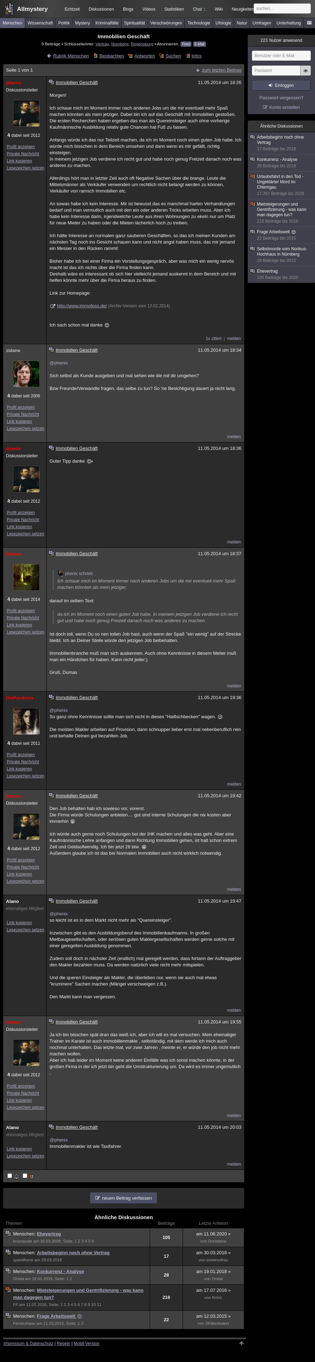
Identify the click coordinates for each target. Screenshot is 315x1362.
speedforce (23, 1260)
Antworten (144, 55)
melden (234, 338)
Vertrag (102, 43)
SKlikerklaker (217, 1323)
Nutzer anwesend (281, 40)
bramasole (22, 1241)
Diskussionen (101, 9)
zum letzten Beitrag (221, 70)
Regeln (63, 1343)
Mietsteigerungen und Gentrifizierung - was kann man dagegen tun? (282, 213)
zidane (13, 350)
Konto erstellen (284, 107)
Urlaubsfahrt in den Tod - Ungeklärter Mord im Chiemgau (282, 185)
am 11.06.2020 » (213, 1234)
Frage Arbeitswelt (59, 1316)
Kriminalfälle (107, 23)
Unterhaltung (289, 23)
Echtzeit (72, 9)
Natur (242, 23)
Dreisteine (217, 1241)
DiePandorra (19, 697)
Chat (199, 9)
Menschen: (25, 1234)
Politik (64, 23)
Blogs (128, 9)
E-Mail (200, 44)
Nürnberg (119, 43)
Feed (186, 44)
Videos (149, 9)
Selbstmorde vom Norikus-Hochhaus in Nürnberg (282, 254)
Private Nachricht (23, 153)
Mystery (82, 23)
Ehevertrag (49, 1234)
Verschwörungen (166, 23)
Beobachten (111, 55)
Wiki (219, 9)
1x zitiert (214, 338)
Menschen (12, 23)
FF (15, 1304)
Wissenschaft (40, 23)
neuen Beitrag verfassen (127, 1198)
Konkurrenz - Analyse (60, 1271)
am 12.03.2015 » (213, 1316)
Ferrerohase (24, 1323)
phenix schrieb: (75, 573)
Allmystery (32, 9)
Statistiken (174, 9)
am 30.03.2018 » (213, 1252)
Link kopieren (19, 160)
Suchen (173, 55)
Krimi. (217, 1297)
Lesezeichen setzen (25, 168)
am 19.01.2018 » (213, 1271)
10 (93, 1304)
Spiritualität (134, 23)
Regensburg (142, 43)
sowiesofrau (217, 1260)
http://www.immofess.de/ (82, 305)
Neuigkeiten (243, 9)
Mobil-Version (86, 1343)
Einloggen (284, 85)
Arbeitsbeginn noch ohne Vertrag (73, 1252)
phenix (13, 82)
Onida (18, 1279)
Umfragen (262, 23)
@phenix (59, 362)
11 (99, 1304)
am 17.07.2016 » (213, 1290)
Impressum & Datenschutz (28, 1343)
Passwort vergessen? (281, 97)
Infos (196, 55)
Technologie (199, 23)
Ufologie (223, 23)
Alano (12, 901)
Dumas (13, 554)
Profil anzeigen (21, 146)
